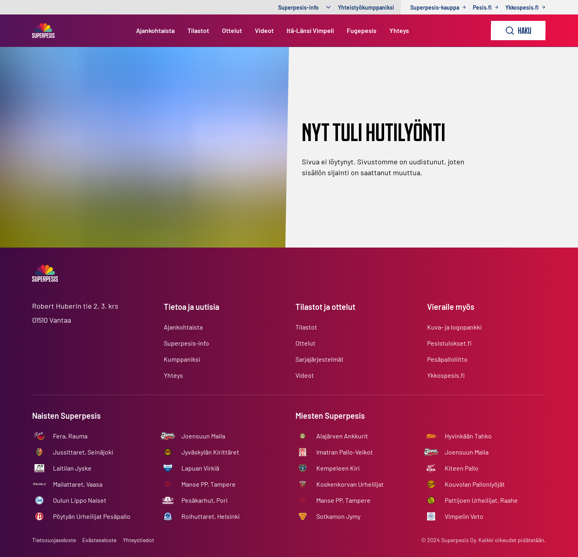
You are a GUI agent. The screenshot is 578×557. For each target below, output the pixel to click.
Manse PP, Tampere (208, 484)
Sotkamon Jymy (338, 516)
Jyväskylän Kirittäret (210, 452)
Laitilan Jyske (72, 468)
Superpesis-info (298, 7)
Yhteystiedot (138, 540)
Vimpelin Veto (464, 516)
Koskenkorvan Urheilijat (350, 484)
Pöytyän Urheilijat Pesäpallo (91, 516)
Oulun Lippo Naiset (79, 500)
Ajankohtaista (155, 30)
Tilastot (198, 30)
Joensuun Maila (203, 436)
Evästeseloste (99, 540)
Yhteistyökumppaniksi (366, 7)
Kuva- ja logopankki (454, 327)
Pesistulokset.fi (449, 343)
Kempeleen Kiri (338, 468)
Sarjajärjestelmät (319, 359)
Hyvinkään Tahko (468, 436)
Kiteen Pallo (461, 468)
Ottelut (232, 30)
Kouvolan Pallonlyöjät (475, 484)
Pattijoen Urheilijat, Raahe (481, 500)
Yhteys (399, 30)
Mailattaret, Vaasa (77, 484)
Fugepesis (362, 30)
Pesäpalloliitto (447, 359)
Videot (264, 30)
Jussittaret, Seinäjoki (83, 452)
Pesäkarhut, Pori (204, 500)
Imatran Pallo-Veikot (344, 452)
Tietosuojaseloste (54, 540)
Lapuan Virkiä (200, 468)
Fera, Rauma (70, 436)
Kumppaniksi (182, 359)
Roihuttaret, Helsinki (210, 516)
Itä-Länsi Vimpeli (310, 30)
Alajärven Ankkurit (342, 436)
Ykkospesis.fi (446, 375)
